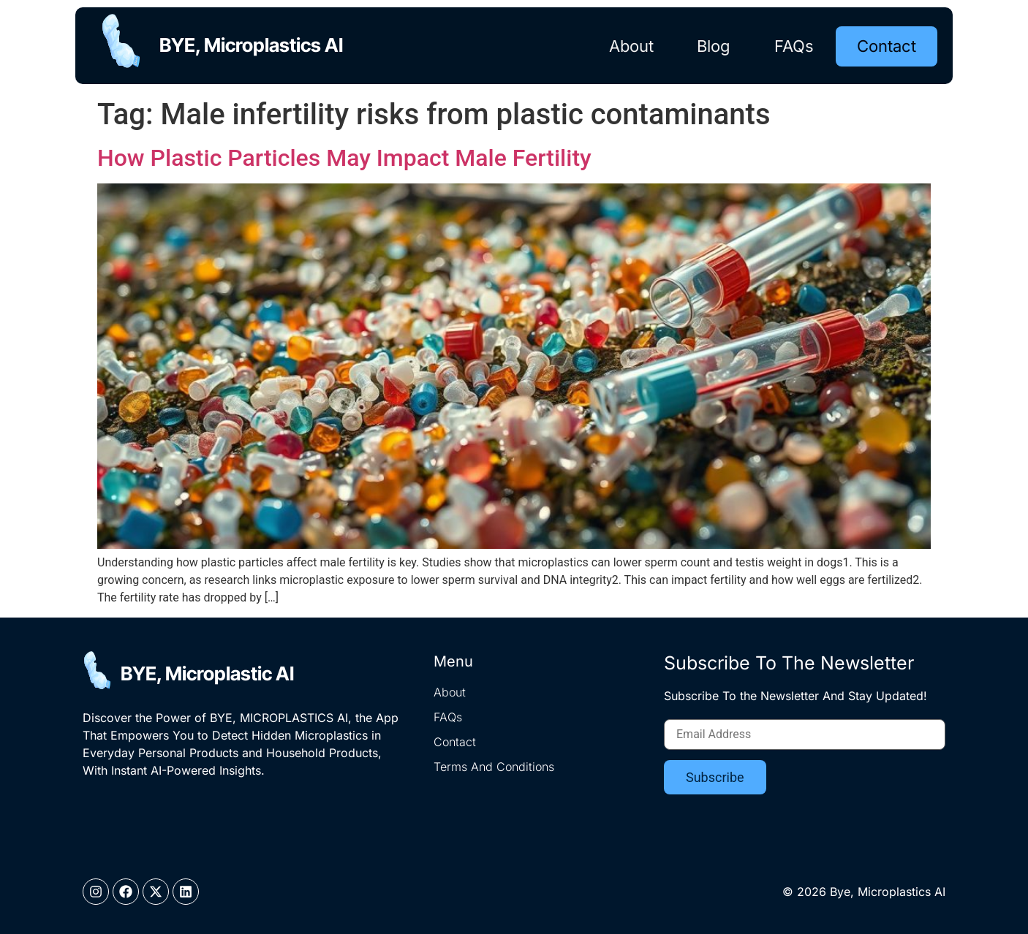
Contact (886, 45)
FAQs (793, 45)
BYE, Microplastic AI (207, 673)
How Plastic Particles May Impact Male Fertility (344, 158)
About (630, 45)
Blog (713, 45)
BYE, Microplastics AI (254, 45)
